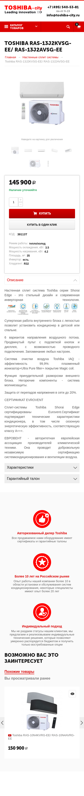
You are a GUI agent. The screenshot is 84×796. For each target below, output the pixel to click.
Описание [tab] (42, 279)
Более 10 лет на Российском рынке (42, 576)
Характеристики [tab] (42, 466)
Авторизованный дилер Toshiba (42, 533)
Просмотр (72, 693)
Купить (45, 213)
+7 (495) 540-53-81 (63, 7)
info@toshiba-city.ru (63, 15)
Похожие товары (19, 672)
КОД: (12, 234)
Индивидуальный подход (42, 626)
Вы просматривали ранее (27, 678)
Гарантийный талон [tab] (42, 477)
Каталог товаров (17, 27)
